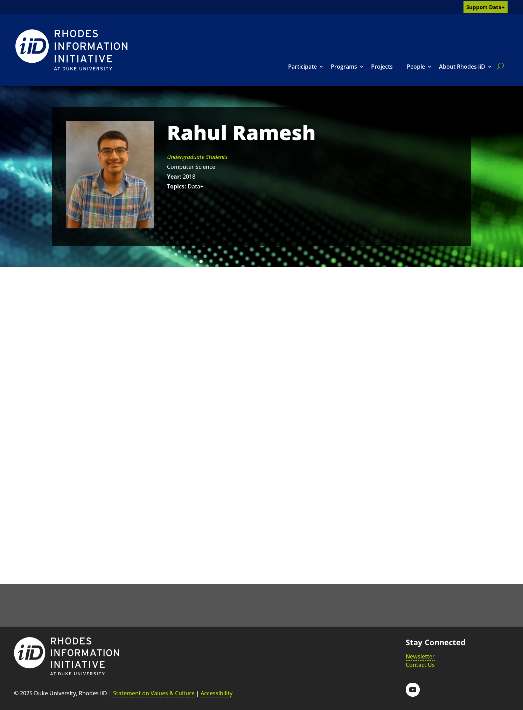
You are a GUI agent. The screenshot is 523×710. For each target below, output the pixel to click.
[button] (413, 690)
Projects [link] (382, 66)
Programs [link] (344, 66)
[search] (499, 66)
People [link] (416, 66)
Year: (174, 176)
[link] (71, 49)
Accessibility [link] (216, 693)
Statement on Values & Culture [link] (154, 693)
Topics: (176, 186)
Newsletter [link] (420, 656)
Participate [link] (302, 66)
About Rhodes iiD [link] (462, 66)
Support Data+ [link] (485, 7)
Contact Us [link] (420, 665)
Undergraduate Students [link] (197, 157)
